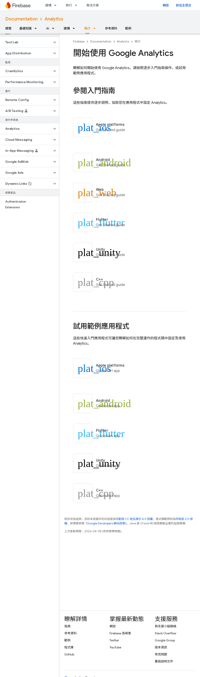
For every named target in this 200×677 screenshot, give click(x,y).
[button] (26, 42)
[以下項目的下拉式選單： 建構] (56, 5)
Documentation (21, 19)
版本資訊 (161, 647)
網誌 (166, 5)
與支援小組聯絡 (165, 626)
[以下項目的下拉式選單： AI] (54, 28)
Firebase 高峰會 (120, 633)
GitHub (69, 654)
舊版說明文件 (164, 661)
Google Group (165, 640)
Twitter (114, 640)
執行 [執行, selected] (87, 28)
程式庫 (69, 647)
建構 (48, 5)
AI (47, 28)
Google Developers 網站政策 (106, 523)
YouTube (115, 647)
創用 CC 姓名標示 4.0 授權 (136, 519)
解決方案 (92, 5)
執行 (69, 5)
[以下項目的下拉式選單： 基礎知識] (37, 28)
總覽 (8, 28)
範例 (128, 28)
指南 (67, 626)
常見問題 (161, 654)
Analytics (54, 19)
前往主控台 (183, 5)
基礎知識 (25, 28)
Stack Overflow (165, 633)
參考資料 (111, 28)
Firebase (79, 41)
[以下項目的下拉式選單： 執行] (77, 5)
